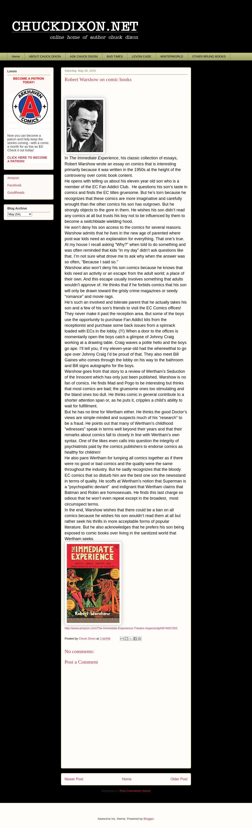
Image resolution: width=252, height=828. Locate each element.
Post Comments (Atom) (135, 791)
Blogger (148, 818)
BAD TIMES (115, 56)
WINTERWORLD (171, 56)
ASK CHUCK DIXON (84, 56)
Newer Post (74, 779)
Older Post (178, 779)
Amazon (13, 178)
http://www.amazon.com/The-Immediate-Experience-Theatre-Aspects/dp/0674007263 (121, 628)
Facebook (14, 185)
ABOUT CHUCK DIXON (45, 56)
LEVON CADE (141, 56)
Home (16, 56)
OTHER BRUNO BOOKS (209, 56)
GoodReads (16, 192)
